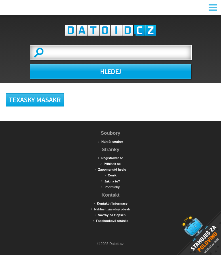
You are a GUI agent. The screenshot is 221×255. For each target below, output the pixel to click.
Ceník (110, 175)
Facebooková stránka (110, 220)
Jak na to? (110, 181)
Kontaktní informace (110, 203)
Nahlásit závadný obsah (110, 209)
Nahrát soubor (110, 141)
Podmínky (110, 186)
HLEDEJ (110, 72)
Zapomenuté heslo (110, 169)
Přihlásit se (110, 163)
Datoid (110, 30)
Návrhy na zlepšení (110, 214)
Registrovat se (110, 157)
